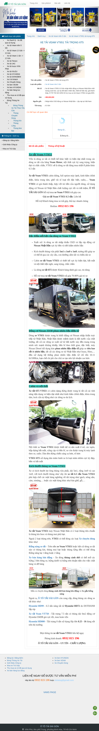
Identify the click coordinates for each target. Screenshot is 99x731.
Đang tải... (62, 130)
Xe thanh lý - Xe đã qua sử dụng (13, 41)
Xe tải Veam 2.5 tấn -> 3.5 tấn (15, 52)
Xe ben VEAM (12, 85)
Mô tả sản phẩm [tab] (36, 146)
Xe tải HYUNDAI (13, 74)
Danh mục (42, 36)
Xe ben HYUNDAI (14, 87)
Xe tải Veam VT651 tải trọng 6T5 (82, 36)
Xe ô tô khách (12, 79)
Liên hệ (67, 3)
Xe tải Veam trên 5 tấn (13, 46)
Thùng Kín (17, 121)
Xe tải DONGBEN (14, 77)
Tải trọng (38, 105)
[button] (7, 19)
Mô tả (39, 88)
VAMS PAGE (49, 692)
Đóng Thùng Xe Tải (12, 101)
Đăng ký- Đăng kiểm (10, 140)
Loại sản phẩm (35, 84)
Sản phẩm (46, 3)
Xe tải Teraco (12, 61)
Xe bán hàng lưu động (12, 91)
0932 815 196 (42, 680)
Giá (40, 97)
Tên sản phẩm (36, 80)
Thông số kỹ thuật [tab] (56, 146)
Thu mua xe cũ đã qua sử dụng (15, 96)
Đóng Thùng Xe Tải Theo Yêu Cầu (18, 108)
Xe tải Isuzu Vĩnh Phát (12, 67)
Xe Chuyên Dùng (14, 82)
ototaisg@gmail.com (64, 680)
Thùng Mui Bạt (16, 129)
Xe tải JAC (11, 64)
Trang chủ (34, 3)
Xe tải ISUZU (12, 71)
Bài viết (57, 3)
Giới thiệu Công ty (9, 145)
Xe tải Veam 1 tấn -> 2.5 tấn (14, 57)
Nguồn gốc (37, 101)
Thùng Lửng (14, 124)
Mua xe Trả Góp (9, 149)
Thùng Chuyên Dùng (14, 115)
